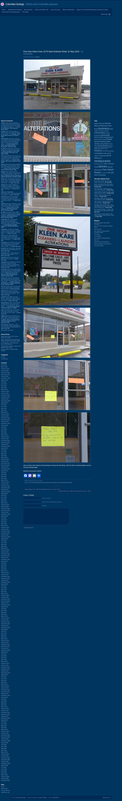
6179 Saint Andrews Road (38, 482)
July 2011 (3, 699)
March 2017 (4, 570)
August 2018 (4, 538)
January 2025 (5, 393)
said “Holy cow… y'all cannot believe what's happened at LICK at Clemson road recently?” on (11, 326)
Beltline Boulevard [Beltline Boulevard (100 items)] (99, 123)
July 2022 (3, 450)
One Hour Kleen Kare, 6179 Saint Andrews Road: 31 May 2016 (51, 51)
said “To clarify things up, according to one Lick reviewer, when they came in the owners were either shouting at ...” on (11, 238)
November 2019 (5, 510)
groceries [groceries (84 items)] (110, 145)
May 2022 (3, 453)
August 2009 (4, 742)
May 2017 (3, 567)
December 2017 (5, 553)
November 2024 (5, 397)
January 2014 (5, 642)
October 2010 (5, 716)
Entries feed (4, 788)
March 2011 (4, 706)
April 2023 (4, 433)
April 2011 (4, 705)
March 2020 (4, 502)
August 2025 (4, 380)
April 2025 (4, 387)
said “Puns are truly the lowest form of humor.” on (10, 259)
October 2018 (5, 535)
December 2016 (5, 576)
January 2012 (5, 688)
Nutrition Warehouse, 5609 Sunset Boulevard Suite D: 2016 (74, 491)
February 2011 (5, 708)
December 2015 (5, 599)
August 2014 (4, 629)
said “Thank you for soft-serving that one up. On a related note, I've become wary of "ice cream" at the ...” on (11, 244)
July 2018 (3, 540)
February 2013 (5, 663)
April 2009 (4, 750)
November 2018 (5, 533)
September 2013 (5, 650)
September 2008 (5, 763)
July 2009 (3, 744)
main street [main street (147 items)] (107, 153)
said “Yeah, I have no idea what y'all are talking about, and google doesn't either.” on (10, 288)
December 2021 (5, 463)
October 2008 (5, 761)
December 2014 (5, 621)
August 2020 (4, 493)
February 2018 (5, 550)
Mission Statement (68, 9)
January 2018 (5, 552)
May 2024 (3, 408)
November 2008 (5, 759)
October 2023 (5, 421)
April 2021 (4, 478)
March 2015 (4, 616)
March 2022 (4, 457)
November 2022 (5, 442)
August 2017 (4, 561)
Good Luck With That (41, 9)
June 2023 (4, 429)
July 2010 (3, 722)
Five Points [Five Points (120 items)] (102, 139)
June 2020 (4, 497)
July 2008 (3, 767)
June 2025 (4, 384)
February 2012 (5, 686)
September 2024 (5, 400)
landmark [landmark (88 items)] (111, 151)
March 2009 (4, 752)
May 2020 (3, 499)
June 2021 (4, 474)
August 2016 (4, 584)
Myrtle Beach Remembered (101, 242)
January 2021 (5, 484)
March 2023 (4, 434)
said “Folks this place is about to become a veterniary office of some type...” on (10, 134)
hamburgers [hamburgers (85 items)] (97, 147)
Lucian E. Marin (42, 797)
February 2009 (5, 754)
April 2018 (4, 546)
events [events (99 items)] (96, 139)
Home (4, 9)
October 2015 (5, 603)
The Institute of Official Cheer (102, 238)
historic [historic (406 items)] (98, 150)
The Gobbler (97, 236)
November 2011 (5, 691)
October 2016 (5, 580)
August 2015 (4, 606)
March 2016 (4, 593)
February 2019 (5, 527)
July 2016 (3, 586)
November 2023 (5, 419)
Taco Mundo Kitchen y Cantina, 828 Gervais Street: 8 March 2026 (104, 210)
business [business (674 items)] (103, 128)
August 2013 (4, 652)
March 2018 (4, 548)
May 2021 (3, 476)
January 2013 (5, 665)
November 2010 (5, 714)
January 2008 (5, 778)
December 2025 (5, 372)
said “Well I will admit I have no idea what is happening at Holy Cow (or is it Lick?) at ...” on (10, 293)
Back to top (106, 797)
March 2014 (4, 638)
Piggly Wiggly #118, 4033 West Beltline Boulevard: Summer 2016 (42, 489)
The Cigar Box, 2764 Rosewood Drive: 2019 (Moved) (9, 343)
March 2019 (4, 525)
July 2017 (3, 563)
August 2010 (4, 720)
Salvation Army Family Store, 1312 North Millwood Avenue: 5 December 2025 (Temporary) (104, 206)
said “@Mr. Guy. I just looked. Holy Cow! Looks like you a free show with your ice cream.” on (11, 312)
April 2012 (4, 682)
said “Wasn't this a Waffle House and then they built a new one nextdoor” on (11, 215)
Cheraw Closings (98, 245)
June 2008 (4, 769)
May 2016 (3, 589)
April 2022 (4, 455)
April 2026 (4, 365)
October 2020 (5, 489)
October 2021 (5, 467)
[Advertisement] (61, 32)
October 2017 (5, 557)
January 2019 (5, 529)
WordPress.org (5, 792)
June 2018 (4, 542)
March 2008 (4, 774)
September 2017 (5, 559)
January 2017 (5, 574)
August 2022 (4, 448)
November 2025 (5, 374)
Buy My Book (28, 9)
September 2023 (5, 423)
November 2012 (5, 669)
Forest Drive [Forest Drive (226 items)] (105, 141)
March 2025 (4, 389)
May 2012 (3, 680)
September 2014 (5, 627)
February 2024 (5, 414)
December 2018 (5, 531)
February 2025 (5, 391)
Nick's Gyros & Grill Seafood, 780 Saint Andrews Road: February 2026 (104, 214)
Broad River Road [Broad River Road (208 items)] (102, 124)
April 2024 (4, 410)
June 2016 (4, 587)
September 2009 (5, 740)
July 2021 (3, 472)
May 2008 (3, 771)
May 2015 (3, 612)
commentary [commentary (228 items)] (99, 133)
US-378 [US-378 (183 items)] (111, 173)
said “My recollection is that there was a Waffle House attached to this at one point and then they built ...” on (11, 207)
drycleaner (54, 482)
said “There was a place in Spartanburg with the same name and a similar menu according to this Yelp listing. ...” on (11, 281)
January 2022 (5, 461)
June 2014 (4, 633)
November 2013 (5, 646)
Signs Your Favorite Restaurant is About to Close (92, 9)
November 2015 (5, 601)
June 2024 (4, 406)
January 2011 (5, 710)
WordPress (56, 797)
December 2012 (5, 667)
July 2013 (3, 654)
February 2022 (5, 459)
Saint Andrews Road (66, 482)
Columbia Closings (15, 4)
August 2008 (4, 765)
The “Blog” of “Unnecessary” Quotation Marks (102, 231)
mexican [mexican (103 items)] (96, 156)
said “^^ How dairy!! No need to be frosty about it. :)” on (10, 254)
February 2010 (5, 731)
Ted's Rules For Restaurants (11, 12)
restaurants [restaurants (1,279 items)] (102, 161)
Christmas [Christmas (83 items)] (101, 131)
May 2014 (3, 635)
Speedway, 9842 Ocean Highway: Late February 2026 (103, 199)
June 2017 (4, 565)
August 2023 (4, 425)
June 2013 (4, 655)
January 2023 (5, 438)
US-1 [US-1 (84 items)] (101, 173)
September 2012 (5, 672)
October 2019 (5, 512)
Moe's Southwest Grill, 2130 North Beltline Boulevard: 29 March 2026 (10, 340)
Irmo (59, 482)
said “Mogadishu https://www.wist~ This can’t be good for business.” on (11, 193)
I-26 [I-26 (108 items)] (103, 151)
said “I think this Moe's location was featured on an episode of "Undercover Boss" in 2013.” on (11, 174)
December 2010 (5, 712)
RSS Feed (104, 14)
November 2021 (5, 465)
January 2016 (5, 597)
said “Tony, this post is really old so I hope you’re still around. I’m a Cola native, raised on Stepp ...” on (10, 305)
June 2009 (4, 746)
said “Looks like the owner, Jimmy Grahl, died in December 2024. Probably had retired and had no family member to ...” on (11, 223)
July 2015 (3, 608)
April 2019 (4, 523)
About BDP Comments (7, 330)
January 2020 (5, 506)
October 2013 (5, 648)
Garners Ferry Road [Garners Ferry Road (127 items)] (101, 144)
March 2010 (4, 729)
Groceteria (97, 234)
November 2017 (5, 555)
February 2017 (5, 572)
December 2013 (5, 644)
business (48, 482)
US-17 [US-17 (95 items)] (105, 173)
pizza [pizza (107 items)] (100, 158)
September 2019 (5, 514)
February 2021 (5, 482)
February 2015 (5, 618)
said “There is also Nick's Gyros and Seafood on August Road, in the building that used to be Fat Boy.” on (11, 273)
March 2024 (4, 412)
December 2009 (5, 735)
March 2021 (4, 480)
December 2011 (5, 689)
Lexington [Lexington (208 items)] (98, 153)
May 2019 (3, 521)
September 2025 (5, 378)
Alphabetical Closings (15, 9)
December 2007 (5, 780)
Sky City (96, 240)
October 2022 (5, 444)
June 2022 (4, 451)
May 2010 (3, 725)
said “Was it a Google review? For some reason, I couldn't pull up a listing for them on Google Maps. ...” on (10, 231)
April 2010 (4, 727)
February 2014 (5, 640)
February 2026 (5, 368)
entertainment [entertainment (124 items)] (108, 137)
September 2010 (5, 718)
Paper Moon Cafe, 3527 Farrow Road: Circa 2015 (9, 337)
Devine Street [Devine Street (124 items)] (98, 137)
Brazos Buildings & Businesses (102, 243)
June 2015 (4, 610)
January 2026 (5, 370)
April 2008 (4, 773)
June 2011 (4, 701)
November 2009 (5, 737)
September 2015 (5, 604)
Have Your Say (55, 9)
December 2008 (5, 757)
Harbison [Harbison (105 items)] (104, 147)
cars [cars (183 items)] (111, 129)
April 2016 (4, 591)
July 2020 (3, 495)
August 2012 (4, 674)
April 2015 (4, 614)
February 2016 (5, 595)
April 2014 (4, 637)
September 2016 (5, 582)
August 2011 (4, 697)
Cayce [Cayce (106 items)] (96, 131)
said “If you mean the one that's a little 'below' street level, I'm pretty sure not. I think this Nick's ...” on (10, 319)
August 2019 (4, 516)
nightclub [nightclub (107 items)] (102, 156)
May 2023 (3, 431)
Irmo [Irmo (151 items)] (106, 151)
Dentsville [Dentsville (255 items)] (105, 135)
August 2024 (4, 402)
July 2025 (3, 382)
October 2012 (5, 671)
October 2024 (5, 399)
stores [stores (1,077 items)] (102, 166)
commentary (4, 358)
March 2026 (4, 367)
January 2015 (5, 620)
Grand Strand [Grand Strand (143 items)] (103, 145)
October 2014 (5, 625)
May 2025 (3, 385)
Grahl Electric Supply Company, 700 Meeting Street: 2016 (11, 346)
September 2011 (5, 695)
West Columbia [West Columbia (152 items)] (99, 175)
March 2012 (4, 684)
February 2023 (5, 436)
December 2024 (5, 395)
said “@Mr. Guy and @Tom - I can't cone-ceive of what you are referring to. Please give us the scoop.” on (10, 298)
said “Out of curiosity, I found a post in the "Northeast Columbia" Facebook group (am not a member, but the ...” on (11, 199)
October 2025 (5, 376)
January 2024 (5, 416)
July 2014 (3, 631)
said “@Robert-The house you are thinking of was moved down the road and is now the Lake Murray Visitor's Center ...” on (11, 159)
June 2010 (4, 723)
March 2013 (4, 661)
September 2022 (5, 446)
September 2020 (5, 491)
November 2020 (5, 487)
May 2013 (3, 657)
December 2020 (5, 485)
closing (3, 357)
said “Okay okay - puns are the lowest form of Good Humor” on (11, 250)
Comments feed (5, 790)
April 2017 (4, 569)
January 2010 (5, 733)
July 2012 (3, 676)
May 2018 (3, 544)
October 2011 (5, 693)
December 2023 (5, 417)
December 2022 (5, 440)
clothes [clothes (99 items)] (106, 131)
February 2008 (5, 776)
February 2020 (5, 504)
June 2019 (4, 519)
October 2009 (5, 739)
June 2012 (4, 678)
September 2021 (5, 468)
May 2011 (3, 703)
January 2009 (5, 756)
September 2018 (5, 536)
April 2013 (4, 659)
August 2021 (4, 470)
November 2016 (5, 578)
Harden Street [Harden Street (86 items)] (104, 148)
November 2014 (5, 623)
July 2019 (3, 518)
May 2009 (3, 748)
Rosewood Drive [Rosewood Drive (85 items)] (98, 164)
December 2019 (5, 508)
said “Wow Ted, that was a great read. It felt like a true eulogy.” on (10, 151)
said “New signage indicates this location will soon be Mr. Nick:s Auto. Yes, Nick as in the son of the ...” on (11, 167)
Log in (2, 786)
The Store (25, 12)
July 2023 (3, 427)
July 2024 (3, 404)
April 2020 (4, 501)
